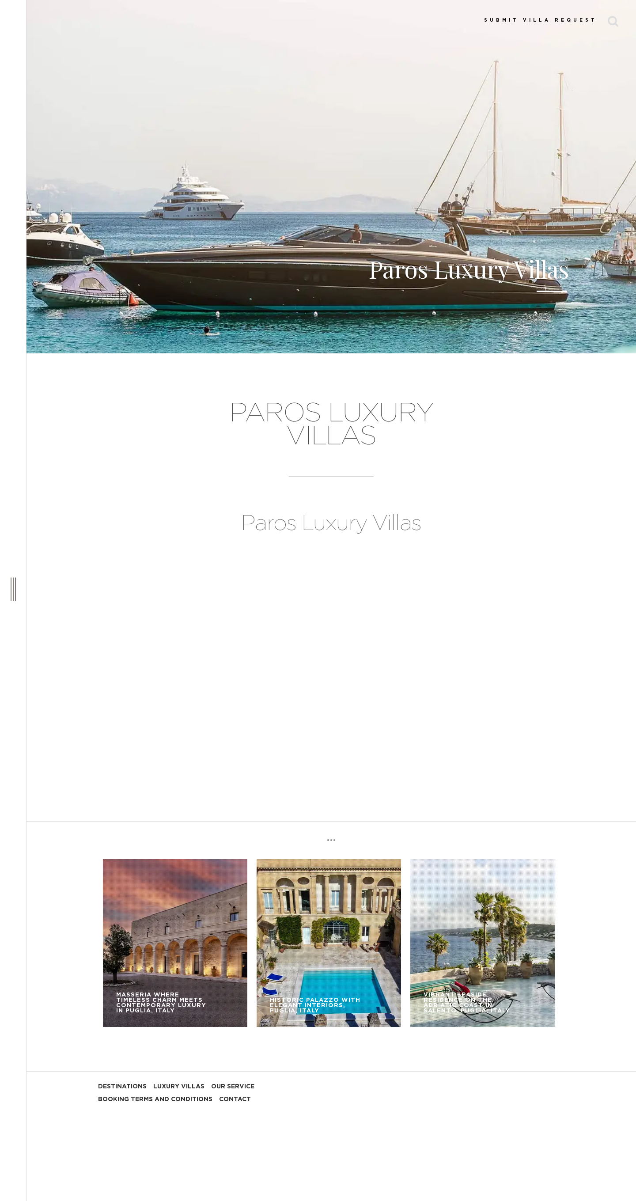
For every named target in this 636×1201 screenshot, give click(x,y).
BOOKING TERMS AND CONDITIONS (155, 1099)
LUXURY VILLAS (178, 1087)
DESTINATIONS (122, 1087)
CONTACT (235, 1099)
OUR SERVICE (232, 1087)
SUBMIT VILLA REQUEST (540, 20)
